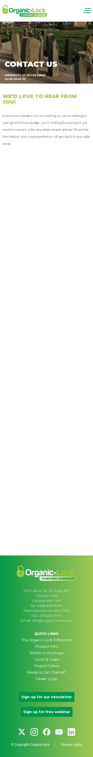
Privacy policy (71, 745)
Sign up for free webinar (46, 712)
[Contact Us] (46, 343)
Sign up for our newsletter (46, 697)
